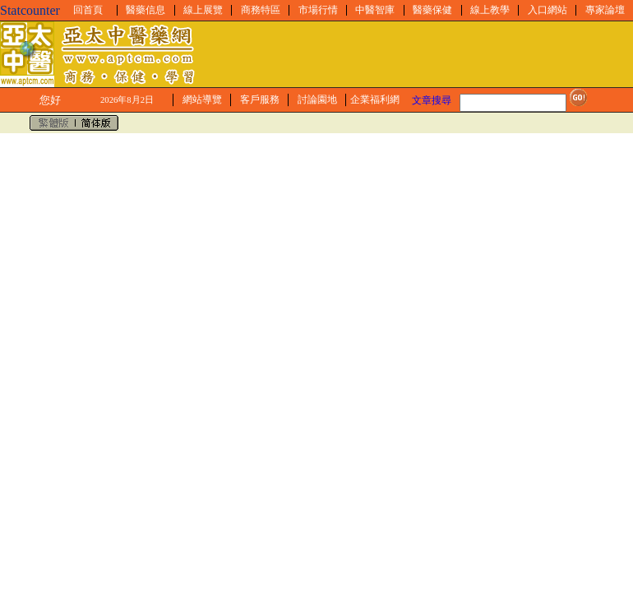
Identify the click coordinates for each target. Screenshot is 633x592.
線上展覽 (203, 10)
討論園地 (317, 99)
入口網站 (547, 10)
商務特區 (260, 10)
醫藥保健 (432, 10)
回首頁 (88, 10)
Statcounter (30, 10)
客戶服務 (260, 99)
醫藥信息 (145, 10)
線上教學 (490, 10)
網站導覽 (202, 99)
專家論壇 (605, 10)
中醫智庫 (375, 10)
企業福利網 (375, 99)
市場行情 (318, 10)
